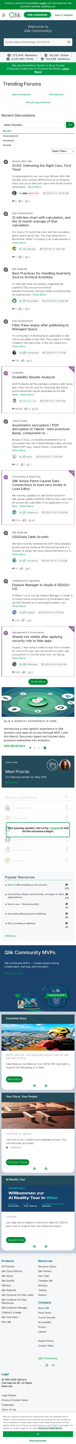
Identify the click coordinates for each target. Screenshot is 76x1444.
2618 (16, 672)
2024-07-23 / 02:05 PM (55, 512)
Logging (54, 828)
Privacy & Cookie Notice (14, 1400)
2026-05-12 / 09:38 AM (56, 193)
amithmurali (31, 664)
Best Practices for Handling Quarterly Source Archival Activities (41, 275)
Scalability (17, 372)
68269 (17, 408)
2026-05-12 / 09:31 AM (52, 248)
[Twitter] (40, 1365)
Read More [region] (14, 1079)
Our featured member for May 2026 (25, 777)
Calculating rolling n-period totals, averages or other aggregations (36, 895)
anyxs (29, 456)
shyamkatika (32, 301)
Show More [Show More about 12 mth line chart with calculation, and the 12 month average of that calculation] (19, 242)
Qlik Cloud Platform (11, 1271)
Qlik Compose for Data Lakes (17, 1294)
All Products (7, 1266)
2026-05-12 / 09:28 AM (55, 300)
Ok (38, 1434)
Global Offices (46, 1340)
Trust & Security (46, 1317)
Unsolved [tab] (8, 140)
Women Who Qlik (22, 161)
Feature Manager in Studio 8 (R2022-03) (41, 587)
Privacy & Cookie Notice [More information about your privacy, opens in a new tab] (50, 1428)
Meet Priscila (17, 771)
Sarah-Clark (33, 193)
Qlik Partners (45, 1271)
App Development (21, 94)
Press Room (44, 1312)
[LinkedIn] (46, 1365)
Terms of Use (8, 1409)
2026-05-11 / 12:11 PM (54, 352)
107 (15, 464)
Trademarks (7, 1404)
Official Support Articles (38, 102)
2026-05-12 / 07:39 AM (54, 560)
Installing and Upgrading (26, 580)
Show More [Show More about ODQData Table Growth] (19, 554)
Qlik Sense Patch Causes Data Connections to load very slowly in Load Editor (39, 485)
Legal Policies (8, 1395)
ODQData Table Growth (30, 537)
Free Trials (43, 1275)
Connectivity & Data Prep (26, 476)
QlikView (6, 1285)
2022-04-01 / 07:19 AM (51, 612)
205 (15, 360)
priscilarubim (32, 352)
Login (43, 3)
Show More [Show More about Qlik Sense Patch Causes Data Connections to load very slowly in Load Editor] (26, 506)
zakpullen (31, 249)
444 (16, 620)
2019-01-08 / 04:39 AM (53, 664)
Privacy (42, 1326)
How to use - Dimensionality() (23, 904)
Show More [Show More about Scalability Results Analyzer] (27, 394)
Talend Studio (20, 420)
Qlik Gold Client (9, 1317)
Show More (38, 681)
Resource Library (47, 1266)
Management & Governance (28, 632)
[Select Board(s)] (34, 125)
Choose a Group (19, 1133)
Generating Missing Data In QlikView (27, 913)
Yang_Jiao (31, 401)
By (29, 193)
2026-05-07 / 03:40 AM (49, 456)
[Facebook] (53, 1365)
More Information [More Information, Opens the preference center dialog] (38, 1440)
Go (70, 124)
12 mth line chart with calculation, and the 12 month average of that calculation (41, 221)
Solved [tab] (7, 145)
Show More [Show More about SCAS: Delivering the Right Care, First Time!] (34, 186)
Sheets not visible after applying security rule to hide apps (37, 638)
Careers (42, 1331)
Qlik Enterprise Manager (14, 1307)
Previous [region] (34, 1085)
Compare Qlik (45, 1280)
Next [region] (45, 1085)
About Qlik (43, 1307)
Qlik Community (48, 1358)
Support (42, 1294)
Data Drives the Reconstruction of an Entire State (37, 1057)
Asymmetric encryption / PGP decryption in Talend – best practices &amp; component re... (41, 429)
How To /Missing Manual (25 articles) (27, 885)
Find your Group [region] (17, 1162)
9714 (16, 520)
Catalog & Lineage (11, 1312)
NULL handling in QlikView (22, 923)
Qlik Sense (7, 1275)
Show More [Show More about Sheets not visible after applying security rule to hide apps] (19, 658)
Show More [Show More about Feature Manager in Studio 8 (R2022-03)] (19, 606)
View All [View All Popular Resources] (10, 935)
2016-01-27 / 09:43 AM (52, 400)
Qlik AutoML (8, 1280)
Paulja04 (30, 612)
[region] (38, 1428)
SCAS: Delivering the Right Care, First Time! (41, 167)
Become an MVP (14, 973)
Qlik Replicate (56, 94)
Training (42, 1290)
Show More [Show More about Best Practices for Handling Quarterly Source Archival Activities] (39, 294)
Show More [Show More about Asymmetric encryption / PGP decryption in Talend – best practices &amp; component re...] (19, 450)
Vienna (11, 1216)
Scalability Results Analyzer (33, 377)
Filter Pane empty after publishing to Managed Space (40, 327)
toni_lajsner (32, 560)
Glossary (43, 1285)
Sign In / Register (64, 15)
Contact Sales (45, 1345)
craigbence (32, 512)
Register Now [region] (15, 1240)
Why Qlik (6, 1321)
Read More (11, 782)
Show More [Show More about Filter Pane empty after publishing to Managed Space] (19, 346)
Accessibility (44, 1322)
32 (15, 568)
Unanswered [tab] (10, 135)
